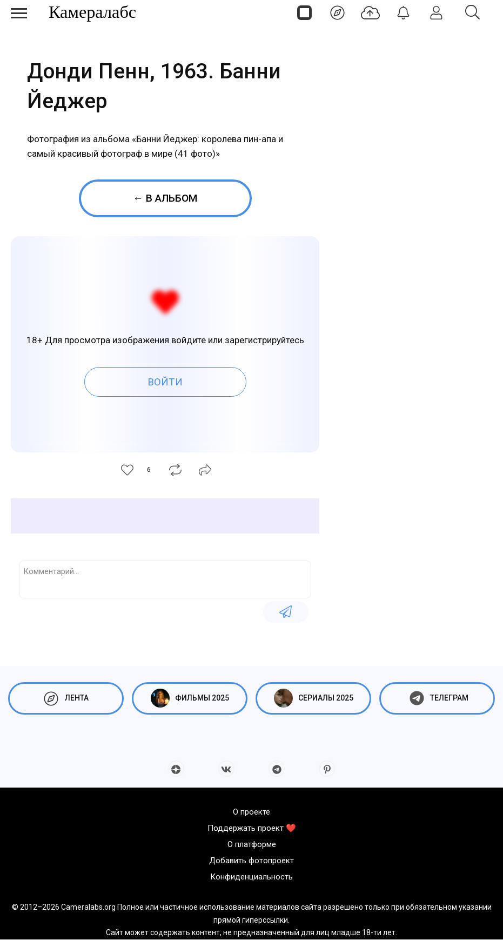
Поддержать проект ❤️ (251, 828)
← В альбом (165, 198)
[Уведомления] (403, 12)
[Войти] (436, 12)
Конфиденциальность (251, 877)
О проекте (251, 812)
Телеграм (437, 698)
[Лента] (337, 12)
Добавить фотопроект (251, 860)
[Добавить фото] (370, 12)
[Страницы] (304, 12)
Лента (66, 698)
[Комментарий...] (165, 578)
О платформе (251, 844)
